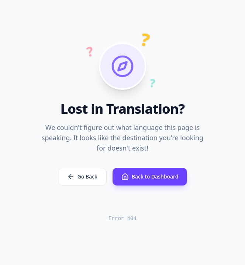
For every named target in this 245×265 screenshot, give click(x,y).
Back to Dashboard (149, 176)
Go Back (82, 176)
